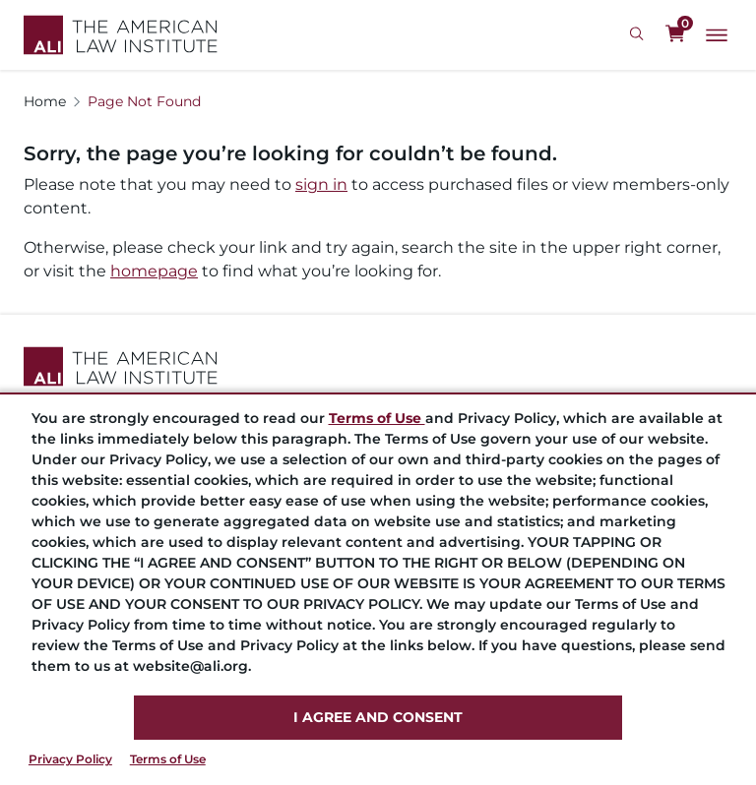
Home (45, 101)
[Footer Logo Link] (378, 366)
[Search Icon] (639, 34)
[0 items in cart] (675, 34)
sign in (321, 184)
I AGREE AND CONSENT (378, 717)
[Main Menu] (716, 35)
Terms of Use (168, 759)
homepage (154, 271)
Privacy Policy (70, 759)
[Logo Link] (121, 35)
